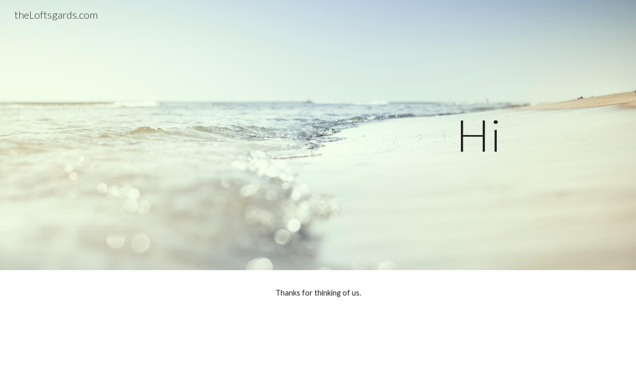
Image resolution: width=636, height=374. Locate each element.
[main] (318, 135)
